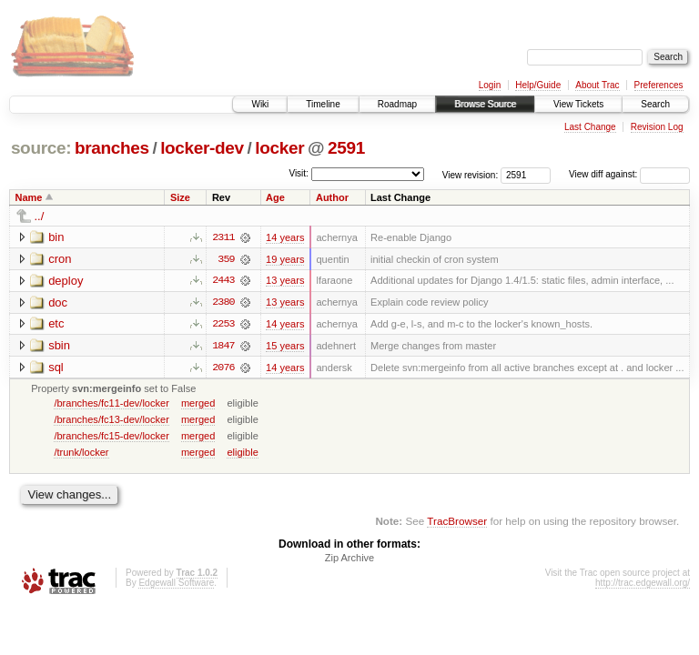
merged (198, 403)
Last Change (590, 127)
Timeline (322, 104)
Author (332, 197)
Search (655, 104)
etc (56, 324)
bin (56, 237)
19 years (285, 259)
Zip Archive (349, 559)
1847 (223, 346)
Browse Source (485, 104)
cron (59, 259)
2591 (346, 147)
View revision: (470, 174)
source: (41, 147)
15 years (285, 346)
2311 (223, 237)
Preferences (659, 85)
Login (490, 85)
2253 (223, 324)
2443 (223, 281)
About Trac (597, 85)
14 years (285, 237)
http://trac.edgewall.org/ (642, 584)
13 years (285, 281)
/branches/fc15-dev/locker (111, 436)
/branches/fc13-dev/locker (111, 420)
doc (57, 302)
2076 (223, 368)
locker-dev (202, 147)
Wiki (259, 104)
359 (226, 259)
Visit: (299, 173)
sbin (59, 346)
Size (180, 197)
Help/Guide (538, 85)
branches (112, 147)
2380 (223, 303)
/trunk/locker (81, 453)
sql (56, 368)
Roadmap (397, 104)
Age (275, 197)
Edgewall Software (176, 584)
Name (29, 197)
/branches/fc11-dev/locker (111, 403)
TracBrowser (457, 523)
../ (40, 216)
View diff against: (629, 174)
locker (279, 147)
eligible (242, 453)
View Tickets (578, 104)
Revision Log (657, 127)
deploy (65, 280)
